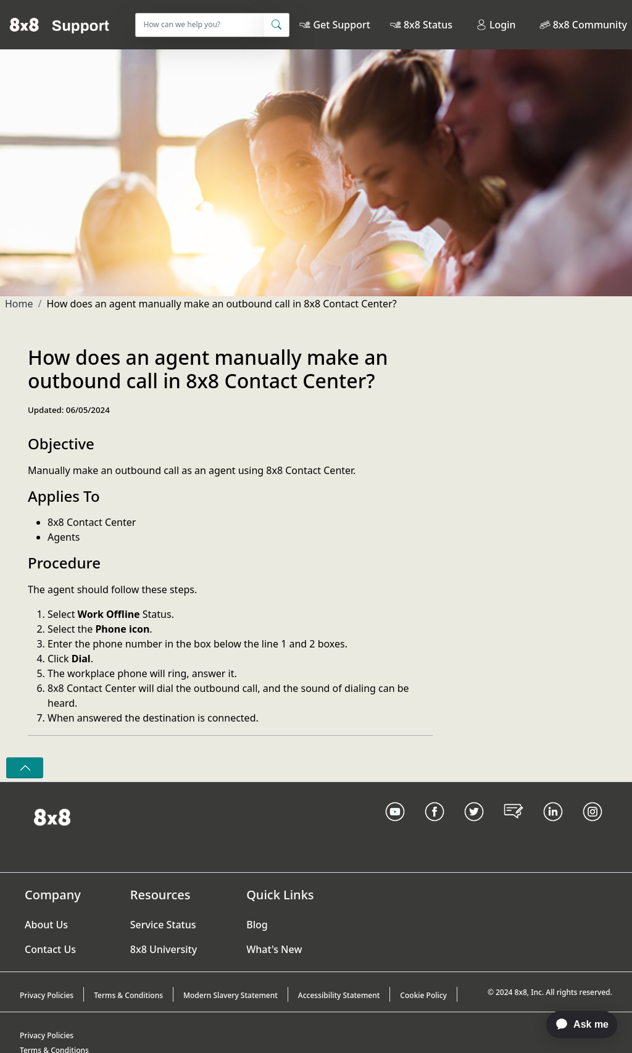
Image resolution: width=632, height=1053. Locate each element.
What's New (274, 949)
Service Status (163, 924)
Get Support (341, 24)
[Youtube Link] (395, 827)
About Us (46, 924)
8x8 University (163, 949)
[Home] (59, 24)
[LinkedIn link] (553, 827)
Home (19, 303)
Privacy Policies (46, 995)
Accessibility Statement (339, 995)
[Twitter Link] (474, 827)
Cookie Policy (423, 995)
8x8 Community (590, 24)
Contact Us (50, 949)
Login (496, 24)
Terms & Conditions (128, 995)
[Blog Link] (513, 827)
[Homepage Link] (52, 816)
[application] (575, 1024)
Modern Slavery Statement (230, 995)
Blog (256, 924)
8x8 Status (428, 24)
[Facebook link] (434, 827)
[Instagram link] (592, 827)
